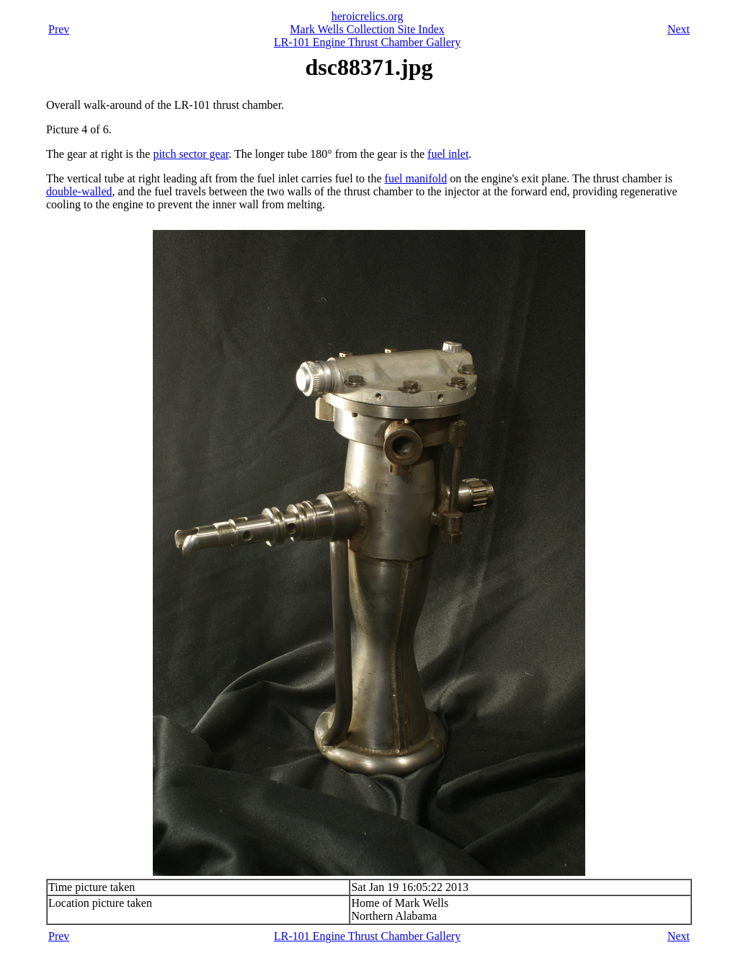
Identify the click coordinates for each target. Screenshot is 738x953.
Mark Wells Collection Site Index (367, 29)
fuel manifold (416, 178)
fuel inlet (447, 154)
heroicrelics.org (368, 16)
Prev (58, 29)
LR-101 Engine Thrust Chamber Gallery (367, 42)
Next (678, 29)
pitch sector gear (190, 154)
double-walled (79, 191)
